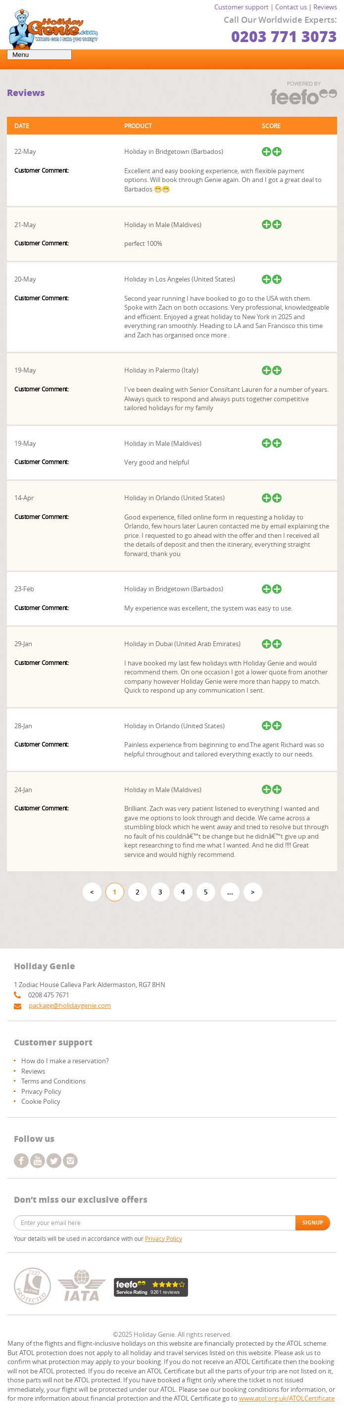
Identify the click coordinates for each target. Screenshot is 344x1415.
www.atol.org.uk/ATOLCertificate (287, 1398)
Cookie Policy (40, 1101)
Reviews (325, 6)
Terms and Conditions (53, 1081)
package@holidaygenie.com (70, 1005)
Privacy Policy (41, 1091)
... (230, 892)
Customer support (241, 6)
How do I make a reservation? (65, 1060)
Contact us (291, 6)
